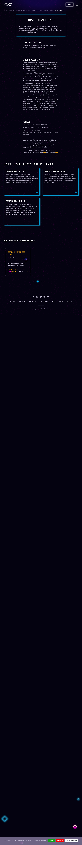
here (44, 152)
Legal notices (44, 301)
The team (12, 301)
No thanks (60, 840)
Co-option (22, 301)
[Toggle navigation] (76, 5)
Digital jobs (32, 301)
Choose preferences (72, 840)
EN (67, 301)
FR (71, 301)
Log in (69, 4)
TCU (53, 301)
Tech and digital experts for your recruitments (15, 10)
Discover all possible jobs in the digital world (41, 10)
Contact (60, 301)
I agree (51, 840)
